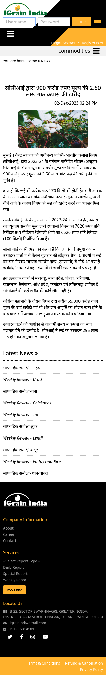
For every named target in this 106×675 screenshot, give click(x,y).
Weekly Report (15, 579)
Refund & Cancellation (84, 663)
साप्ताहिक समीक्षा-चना (20, 391)
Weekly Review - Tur (21, 414)
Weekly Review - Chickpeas (27, 403)
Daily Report (13, 567)
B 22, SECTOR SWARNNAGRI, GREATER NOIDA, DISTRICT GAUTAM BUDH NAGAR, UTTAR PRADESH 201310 (53, 614)
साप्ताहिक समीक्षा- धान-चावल (25, 473)
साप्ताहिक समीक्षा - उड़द (21, 367)
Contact (9, 540)
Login (81, 22)
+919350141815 (19, 629)
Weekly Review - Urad (22, 379)
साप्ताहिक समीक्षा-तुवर (20, 426)
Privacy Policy (91, 669)
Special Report (15, 573)
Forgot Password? (65, 42)
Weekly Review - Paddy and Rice (32, 461)
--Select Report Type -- (22, 560)
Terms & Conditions (43, 663)
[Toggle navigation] (10, 33)
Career (9, 534)
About (8, 528)
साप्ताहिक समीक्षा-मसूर (20, 450)
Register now (92, 42)
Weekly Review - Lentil (23, 438)
